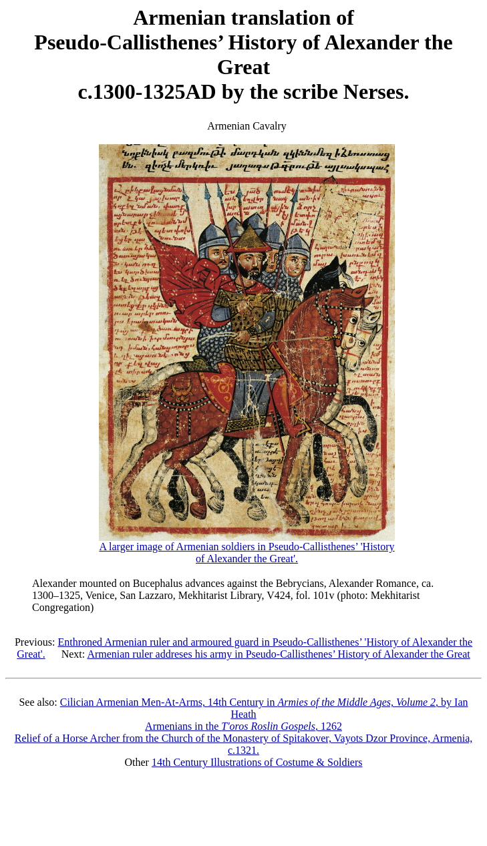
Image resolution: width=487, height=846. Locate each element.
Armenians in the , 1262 (243, 726)
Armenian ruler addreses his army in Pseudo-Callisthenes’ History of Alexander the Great (278, 654)
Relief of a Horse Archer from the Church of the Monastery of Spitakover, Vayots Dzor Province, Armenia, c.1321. (244, 744)
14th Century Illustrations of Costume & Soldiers (257, 762)
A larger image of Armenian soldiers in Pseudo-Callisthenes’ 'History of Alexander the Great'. (247, 548)
